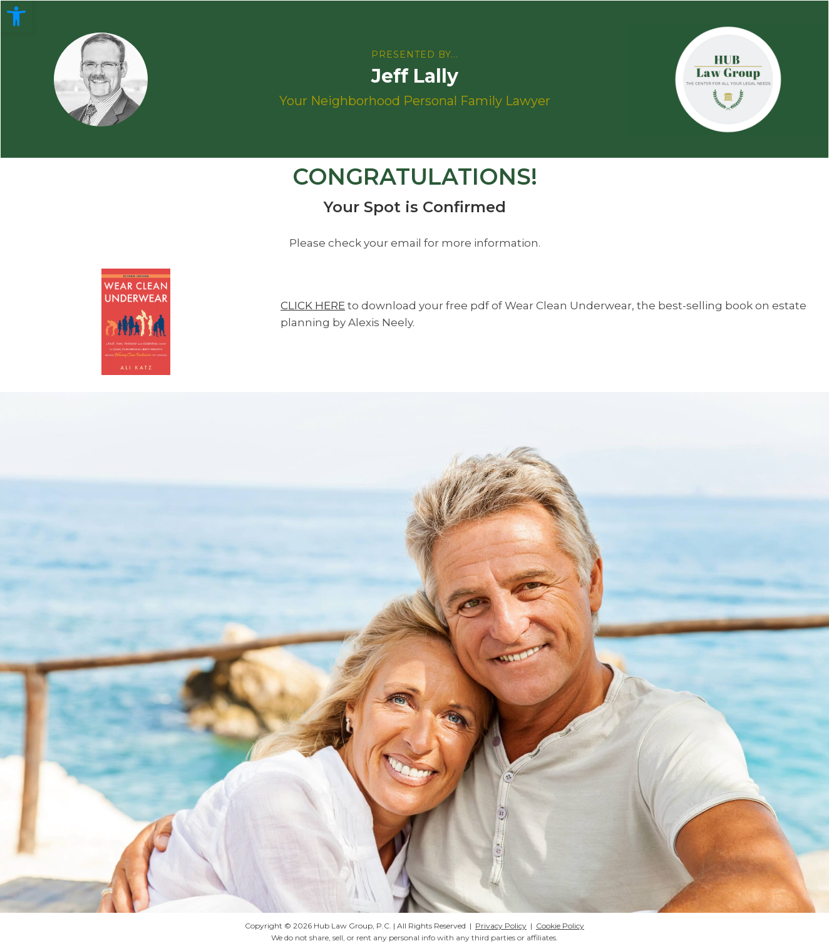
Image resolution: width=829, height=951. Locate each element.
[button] (16, 16)
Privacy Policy (501, 925)
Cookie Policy (560, 925)
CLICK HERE (313, 305)
